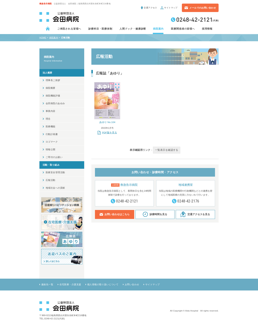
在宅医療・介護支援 (70, 284)
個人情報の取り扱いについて (103, 284)
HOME (42, 37)
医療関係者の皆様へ (183, 28)
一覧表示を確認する (166, 149)
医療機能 (50, 126)
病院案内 (158, 28)
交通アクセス (150, 7)
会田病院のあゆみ (55, 103)
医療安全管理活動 (55, 172)
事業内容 (50, 111)
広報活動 (50, 180)
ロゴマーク (52, 141)
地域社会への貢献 (55, 187)
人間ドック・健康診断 (133, 28)
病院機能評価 (53, 95)
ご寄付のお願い (54, 157)
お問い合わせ (132, 284)
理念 (48, 118)
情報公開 (50, 149)
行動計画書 (52, 134)
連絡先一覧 (47, 284)
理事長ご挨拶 (53, 80)
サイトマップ (171, 7)
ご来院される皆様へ (69, 28)
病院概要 (50, 88)
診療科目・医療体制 (100, 28)
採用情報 (207, 28)
